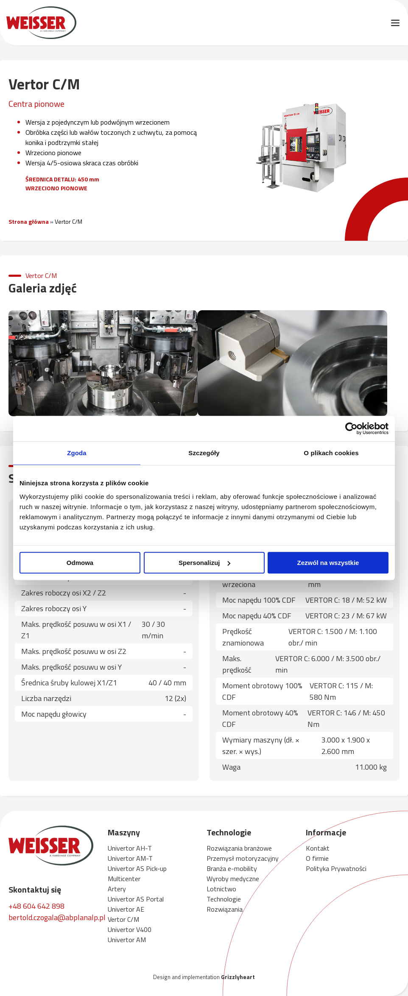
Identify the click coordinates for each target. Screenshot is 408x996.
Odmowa (80, 562)
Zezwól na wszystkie (328, 562)
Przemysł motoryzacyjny (243, 858)
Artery (117, 889)
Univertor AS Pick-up (137, 868)
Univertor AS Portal (136, 899)
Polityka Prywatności (336, 868)
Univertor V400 (129, 929)
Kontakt (318, 848)
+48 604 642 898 (36, 906)
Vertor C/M (123, 919)
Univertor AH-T (130, 848)
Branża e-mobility (232, 868)
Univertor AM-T (130, 858)
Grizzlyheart (238, 976)
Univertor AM (127, 940)
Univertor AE (126, 909)
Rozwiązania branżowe (239, 848)
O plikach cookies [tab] (331, 452)
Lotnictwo (221, 889)
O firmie (317, 858)
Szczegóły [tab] (203, 452)
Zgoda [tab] (77, 452)
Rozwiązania (225, 909)
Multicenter (124, 879)
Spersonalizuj (204, 562)
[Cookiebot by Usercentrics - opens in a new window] (351, 428)
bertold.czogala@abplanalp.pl (57, 917)
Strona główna (28, 221)
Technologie (224, 899)
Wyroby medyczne (233, 879)
